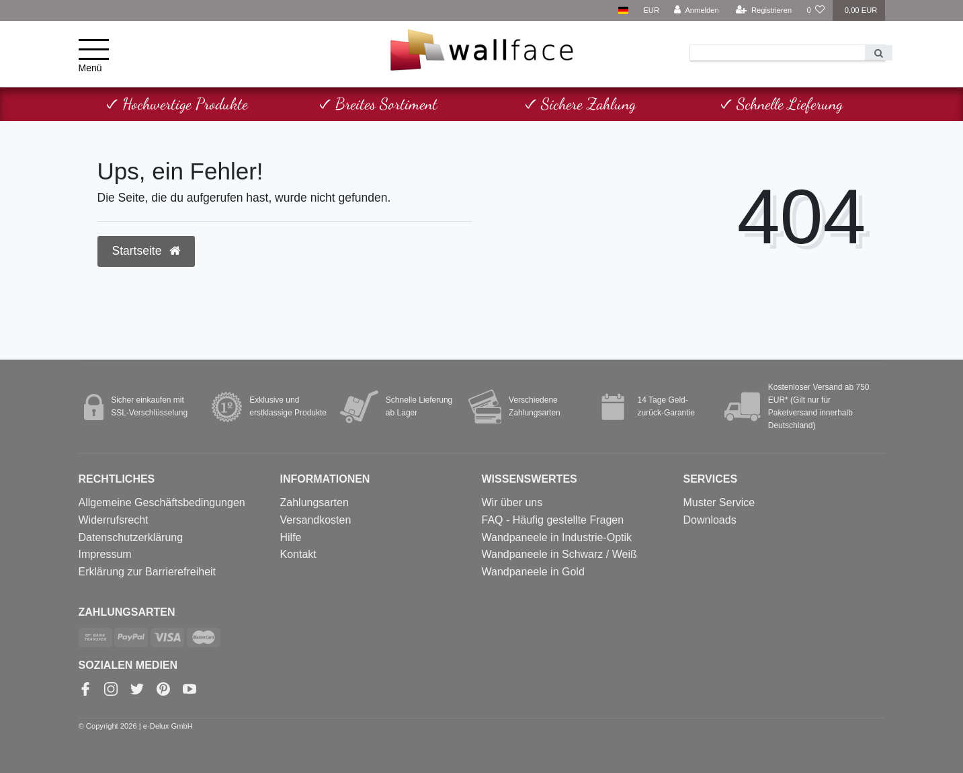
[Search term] (777, 52)
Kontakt (298, 554)
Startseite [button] (146, 250)
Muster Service (719, 502)
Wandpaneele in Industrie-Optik (557, 537)
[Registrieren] (763, 10)
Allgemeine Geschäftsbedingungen (162, 502)
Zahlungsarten (314, 502)
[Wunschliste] (815, 10)
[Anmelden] (696, 10)
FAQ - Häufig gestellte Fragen (553, 520)
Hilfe (291, 537)
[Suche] (878, 52)
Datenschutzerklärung (131, 537)
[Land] (623, 10)
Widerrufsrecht (114, 520)
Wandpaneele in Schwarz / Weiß (559, 554)
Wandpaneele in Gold (533, 571)
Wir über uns (512, 502)
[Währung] (651, 10)
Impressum (105, 554)
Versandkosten (315, 520)
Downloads (710, 520)
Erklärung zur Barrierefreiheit (147, 571)
